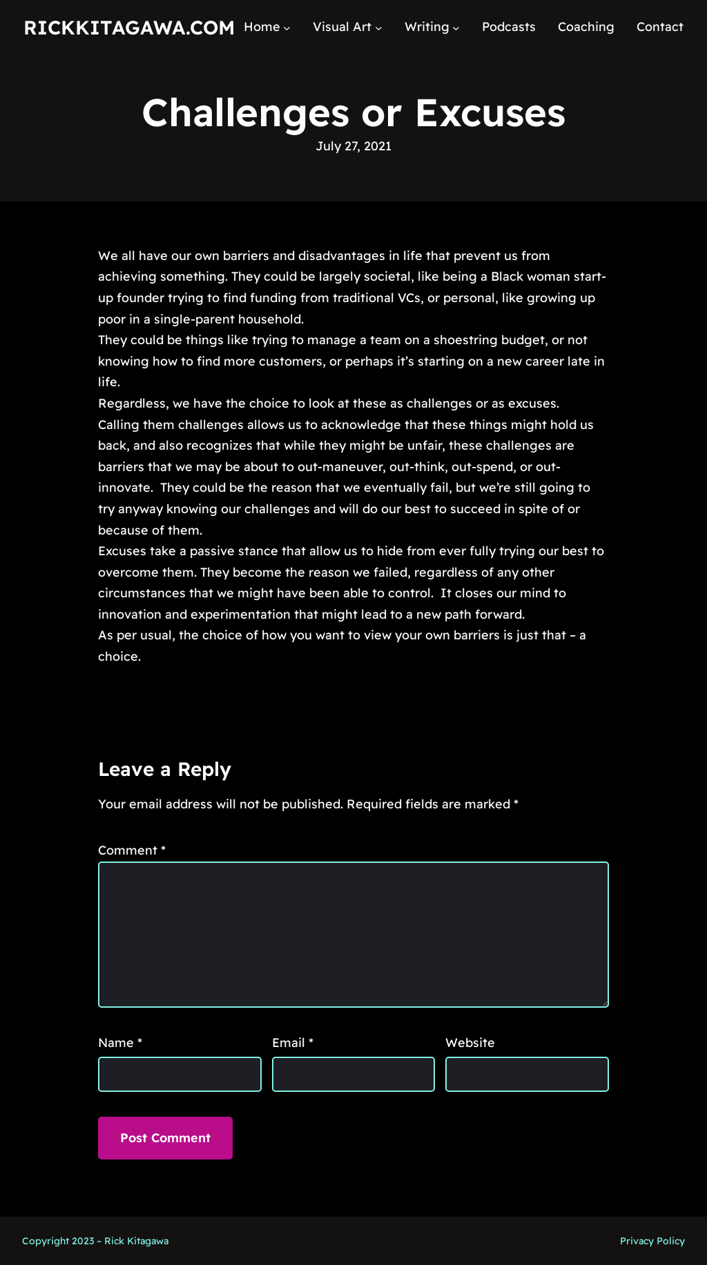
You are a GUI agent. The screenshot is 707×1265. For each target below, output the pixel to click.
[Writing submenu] (456, 27)
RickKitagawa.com (129, 27)
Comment (132, 850)
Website (470, 1042)
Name (120, 1042)
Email (292, 1042)
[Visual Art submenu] (378, 27)
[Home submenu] (287, 27)
